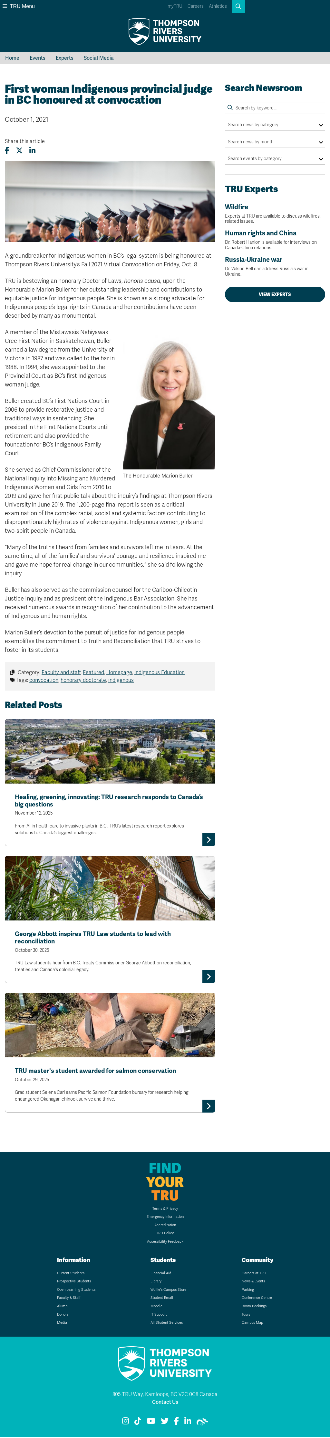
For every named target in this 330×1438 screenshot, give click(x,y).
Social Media (99, 58)
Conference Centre (257, 1299)
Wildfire (275, 214)
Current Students (70, 1274)
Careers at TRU (254, 1274)
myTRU (175, 6)
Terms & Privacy (165, 1209)
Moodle (156, 1307)
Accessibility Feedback (165, 1243)
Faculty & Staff (69, 1299)
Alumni (62, 1307)
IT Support (158, 1315)
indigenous (121, 680)
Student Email (161, 1299)
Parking (248, 1291)
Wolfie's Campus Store (168, 1291)
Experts (64, 58)
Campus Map (252, 1324)
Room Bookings (254, 1307)
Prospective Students (74, 1282)
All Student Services (166, 1324)
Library (155, 1282)
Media (62, 1324)
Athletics (218, 6)
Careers (196, 6)
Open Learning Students (76, 1291)
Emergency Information (165, 1218)
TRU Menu (19, 6)
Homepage (119, 672)
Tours (246, 1315)
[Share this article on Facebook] (7, 150)
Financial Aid (160, 1274)
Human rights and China (275, 240)
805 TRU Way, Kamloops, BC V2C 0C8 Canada (165, 1395)
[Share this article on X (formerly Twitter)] (19, 150)
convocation (43, 680)
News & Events (253, 1282)
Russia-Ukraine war (275, 266)
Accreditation (165, 1226)
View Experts (275, 294)
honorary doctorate (83, 680)
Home (12, 58)
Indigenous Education (159, 672)
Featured (93, 672)
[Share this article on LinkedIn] (32, 150)
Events (37, 58)
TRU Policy (165, 1234)
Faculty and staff (61, 672)
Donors (62, 1315)
